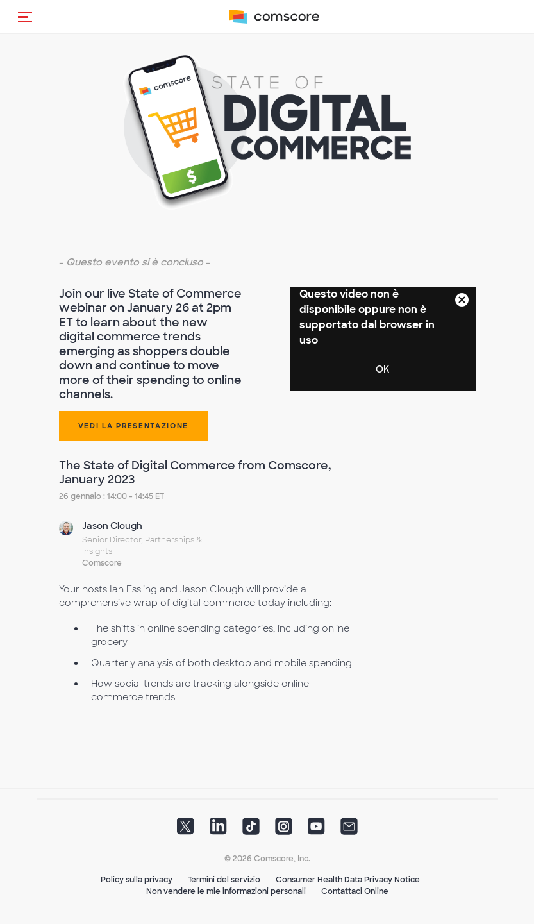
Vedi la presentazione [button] (133, 425)
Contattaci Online (354, 891)
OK (382, 369)
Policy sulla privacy (136, 880)
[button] (25, 16)
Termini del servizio (224, 880)
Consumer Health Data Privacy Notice (348, 880)
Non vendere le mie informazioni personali (226, 891)
